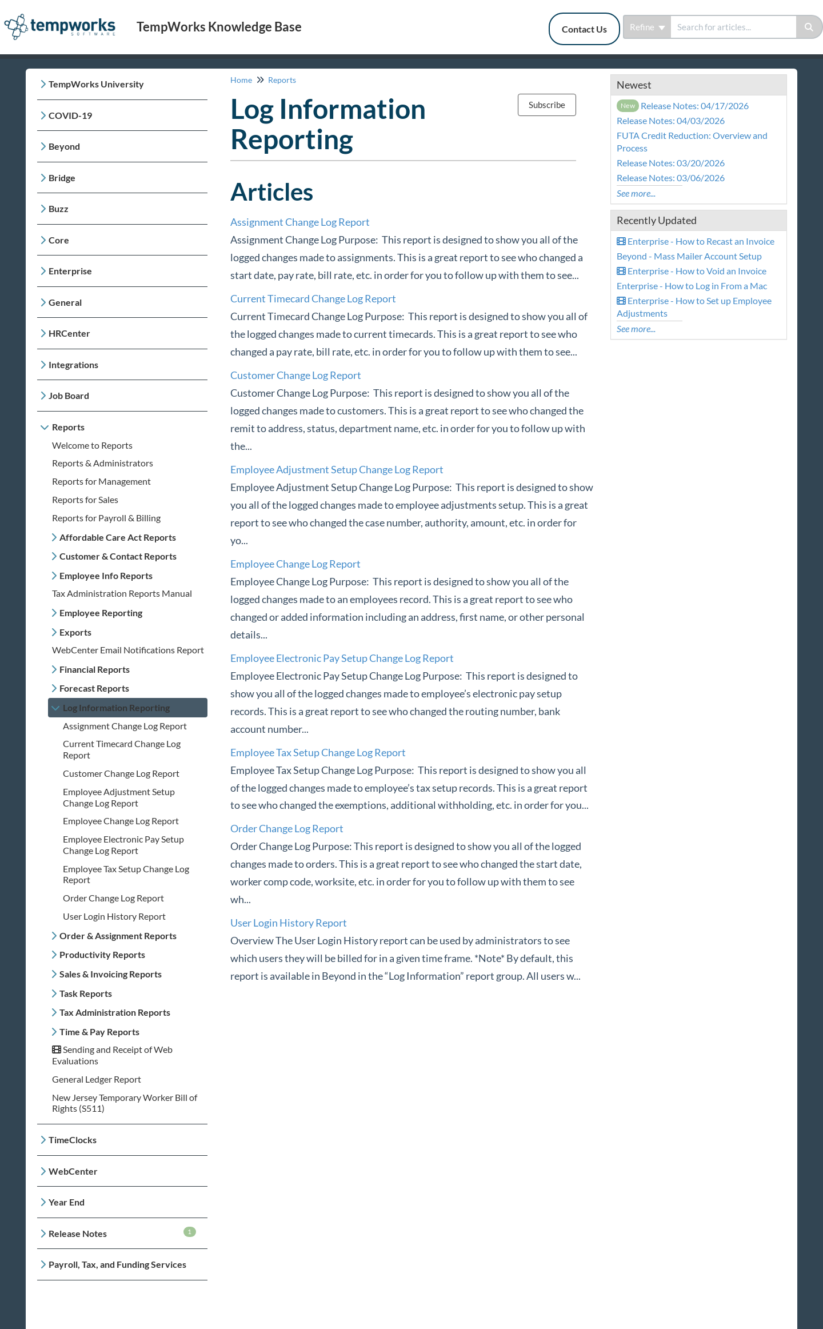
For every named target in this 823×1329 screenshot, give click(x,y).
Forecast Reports (94, 688)
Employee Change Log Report (121, 820)
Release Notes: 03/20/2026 (671, 162)
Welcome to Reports (92, 445)
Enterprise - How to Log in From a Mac (692, 285)
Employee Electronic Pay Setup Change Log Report (123, 844)
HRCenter (69, 333)
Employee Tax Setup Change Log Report (318, 752)
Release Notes (122, 1233)
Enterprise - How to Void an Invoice (691, 270)
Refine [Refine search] (647, 27)
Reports (68, 426)
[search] (733, 27)
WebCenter (73, 1171)
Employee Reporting (100, 612)
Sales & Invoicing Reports (110, 973)
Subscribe (547, 104)
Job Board (69, 395)
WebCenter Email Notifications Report (128, 649)
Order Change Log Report (113, 897)
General (65, 302)
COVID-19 (70, 115)
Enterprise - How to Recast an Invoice (695, 241)
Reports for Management (101, 481)
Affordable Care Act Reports (117, 537)
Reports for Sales (85, 499)
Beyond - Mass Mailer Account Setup (689, 255)
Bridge (62, 177)
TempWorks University (96, 83)
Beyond (64, 146)
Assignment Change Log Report (125, 725)
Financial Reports (94, 669)
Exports (75, 631)
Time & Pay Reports (99, 1031)
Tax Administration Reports (114, 1012)
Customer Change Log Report (121, 773)
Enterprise (70, 270)
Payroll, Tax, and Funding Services (117, 1264)
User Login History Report (114, 916)
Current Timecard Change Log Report (313, 298)
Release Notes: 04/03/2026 (671, 120)
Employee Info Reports (106, 575)
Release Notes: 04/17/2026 (683, 105)
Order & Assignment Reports (118, 935)
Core (59, 239)
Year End (67, 1201)
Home (241, 80)
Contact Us (584, 28)
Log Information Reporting (116, 707)
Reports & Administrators (102, 462)
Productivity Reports (102, 954)
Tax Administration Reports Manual (122, 593)
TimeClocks (73, 1139)
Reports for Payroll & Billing (106, 517)
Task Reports (85, 993)
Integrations (73, 364)
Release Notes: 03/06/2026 (671, 177)
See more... (636, 192)
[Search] (809, 27)
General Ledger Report (96, 1078)
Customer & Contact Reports (118, 555)
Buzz (59, 208)
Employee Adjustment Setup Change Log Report (119, 797)
